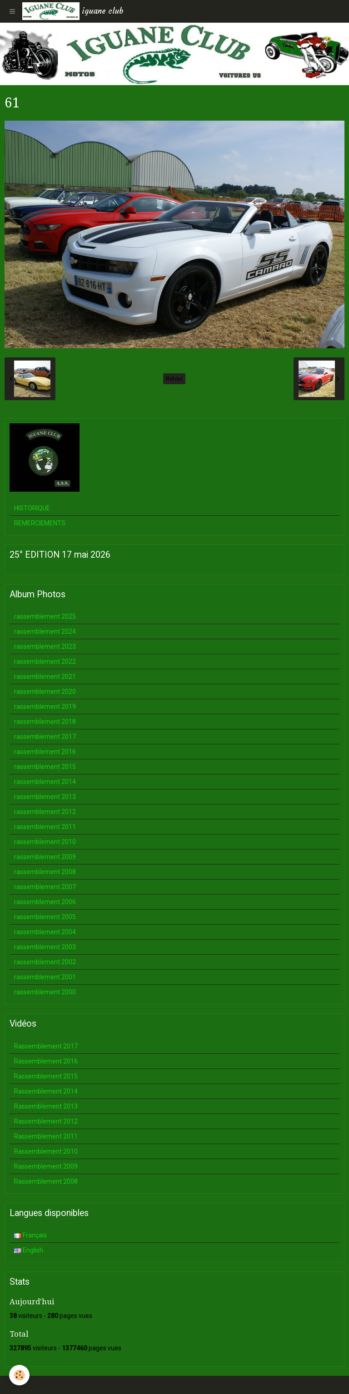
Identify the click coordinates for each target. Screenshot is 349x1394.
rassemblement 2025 (45, 616)
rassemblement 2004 (45, 932)
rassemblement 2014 (45, 781)
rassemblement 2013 (45, 796)
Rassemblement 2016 (46, 1061)
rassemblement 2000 (45, 992)
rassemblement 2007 (45, 886)
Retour (174, 379)
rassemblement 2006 (45, 902)
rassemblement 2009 (45, 856)
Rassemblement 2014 (46, 1091)
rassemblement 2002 (45, 962)
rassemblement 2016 (45, 751)
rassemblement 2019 (45, 706)
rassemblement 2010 (45, 841)
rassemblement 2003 (45, 947)
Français (30, 1235)
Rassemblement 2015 (46, 1076)
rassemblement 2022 (45, 661)
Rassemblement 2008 (46, 1181)
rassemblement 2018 (45, 721)
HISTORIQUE (32, 508)
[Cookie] (19, 1375)
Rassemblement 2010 (46, 1151)
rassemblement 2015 (45, 766)
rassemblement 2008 (45, 871)
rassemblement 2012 (45, 811)
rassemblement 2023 (45, 646)
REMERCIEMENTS (39, 523)
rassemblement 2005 (45, 917)
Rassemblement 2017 (46, 1046)
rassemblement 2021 (45, 676)
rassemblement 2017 (45, 736)
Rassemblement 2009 (46, 1166)
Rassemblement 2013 (46, 1106)
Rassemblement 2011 (46, 1136)
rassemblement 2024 (45, 631)
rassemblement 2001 (45, 977)
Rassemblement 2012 (46, 1121)
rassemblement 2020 (45, 691)
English (28, 1250)
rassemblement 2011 (45, 826)
